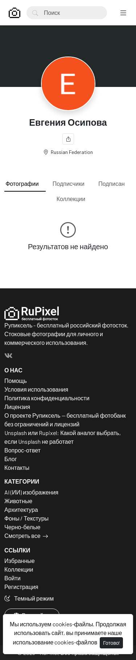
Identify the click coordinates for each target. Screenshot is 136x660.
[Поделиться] (68, 139)
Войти (12, 578)
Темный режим (29, 598)
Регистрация (21, 586)
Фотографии (21, 183)
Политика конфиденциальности (47, 397)
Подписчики (69, 183)
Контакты (16, 467)
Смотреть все (22, 535)
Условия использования (36, 389)
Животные (18, 500)
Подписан (111, 183)
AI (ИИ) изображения (31, 492)
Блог (10, 458)
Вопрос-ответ (22, 450)
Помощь (15, 380)
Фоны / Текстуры (26, 518)
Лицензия (17, 406)
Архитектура (21, 509)
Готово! (111, 643)
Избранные (19, 560)
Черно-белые (22, 526)
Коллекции (71, 198)
